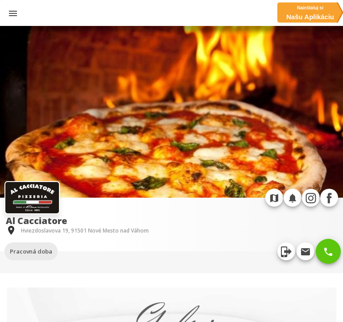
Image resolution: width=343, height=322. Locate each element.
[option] (171, 112)
